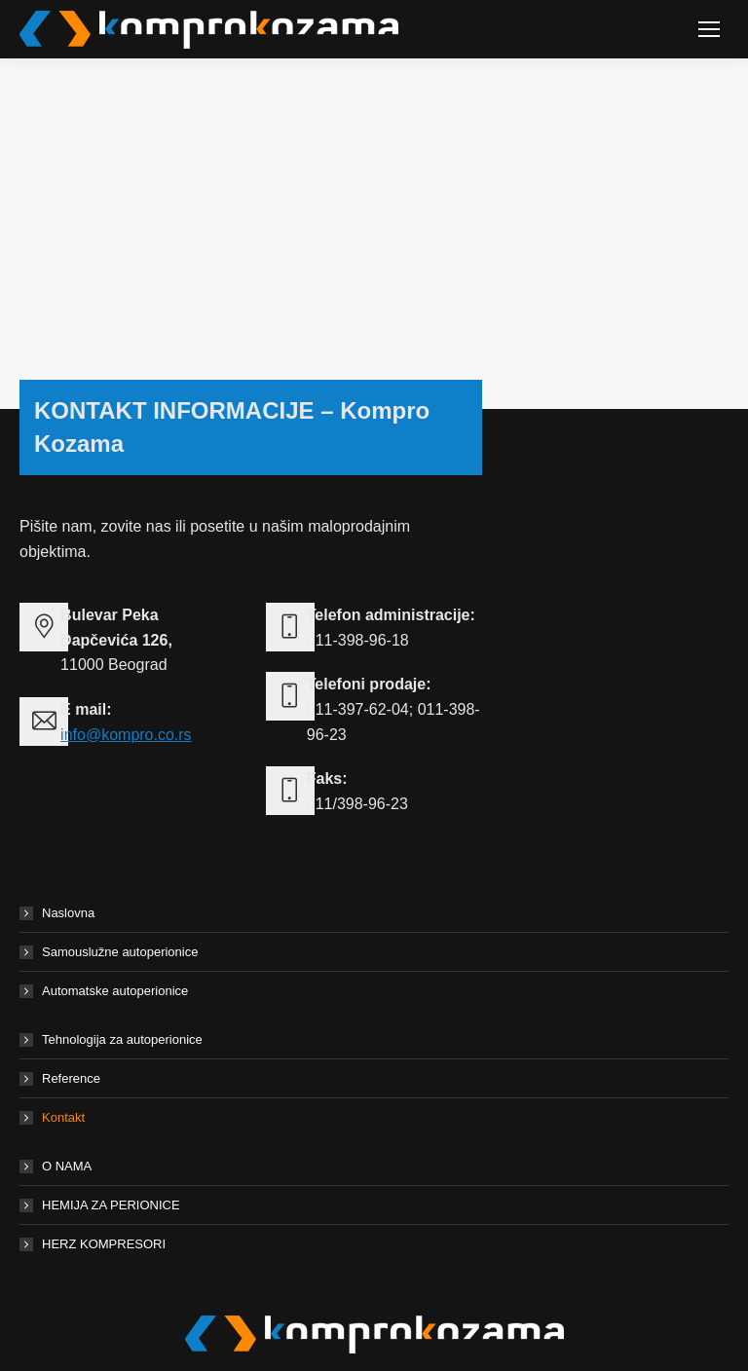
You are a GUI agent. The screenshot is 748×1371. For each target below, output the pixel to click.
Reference (71, 1078)
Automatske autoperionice (115, 990)
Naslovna (68, 913)
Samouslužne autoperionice (120, 952)
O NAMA (67, 1166)
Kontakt (63, 1117)
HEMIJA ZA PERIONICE (111, 1205)
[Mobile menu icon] (709, 29)
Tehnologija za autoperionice (122, 1039)
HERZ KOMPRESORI (104, 1244)
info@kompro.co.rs (126, 734)
